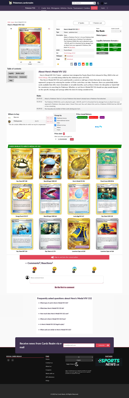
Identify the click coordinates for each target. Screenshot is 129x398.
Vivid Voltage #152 (69, 53)
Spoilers (81, 23)
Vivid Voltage (43, 77)
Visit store (49, 118)
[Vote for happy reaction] (54, 268)
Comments (23, 77)
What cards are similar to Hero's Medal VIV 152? (55, 329)
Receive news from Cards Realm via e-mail (41, 345)
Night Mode (70, 364)
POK (9, 22)
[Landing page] (11, 2)
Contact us (49, 363)
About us (48, 366)
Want (59, 127)
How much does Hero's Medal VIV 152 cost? (54, 313)
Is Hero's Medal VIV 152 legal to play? (52, 324)
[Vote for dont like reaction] (94, 268)
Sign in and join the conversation (64, 257)
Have (58, 130)
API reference (50, 377)
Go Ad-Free (94, 8)
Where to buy (13, 77)
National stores (62, 118)
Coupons (48, 370)
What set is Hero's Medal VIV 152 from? (53, 319)
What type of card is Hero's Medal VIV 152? (54, 303)
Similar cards (20, 73)
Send (72, 139)
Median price (93, 117)
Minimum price (82, 117)
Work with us (50, 373)
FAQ (10, 80)
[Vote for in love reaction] (34, 268)
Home (47, 359)
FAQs (47, 380)
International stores (63, 120)
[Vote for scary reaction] (74, 268)
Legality (11, 73)
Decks (102, 117)
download (70, 56)
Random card (97, 23)
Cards (12, 22)
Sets (58, 123)
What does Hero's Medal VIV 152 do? (52, 308)
